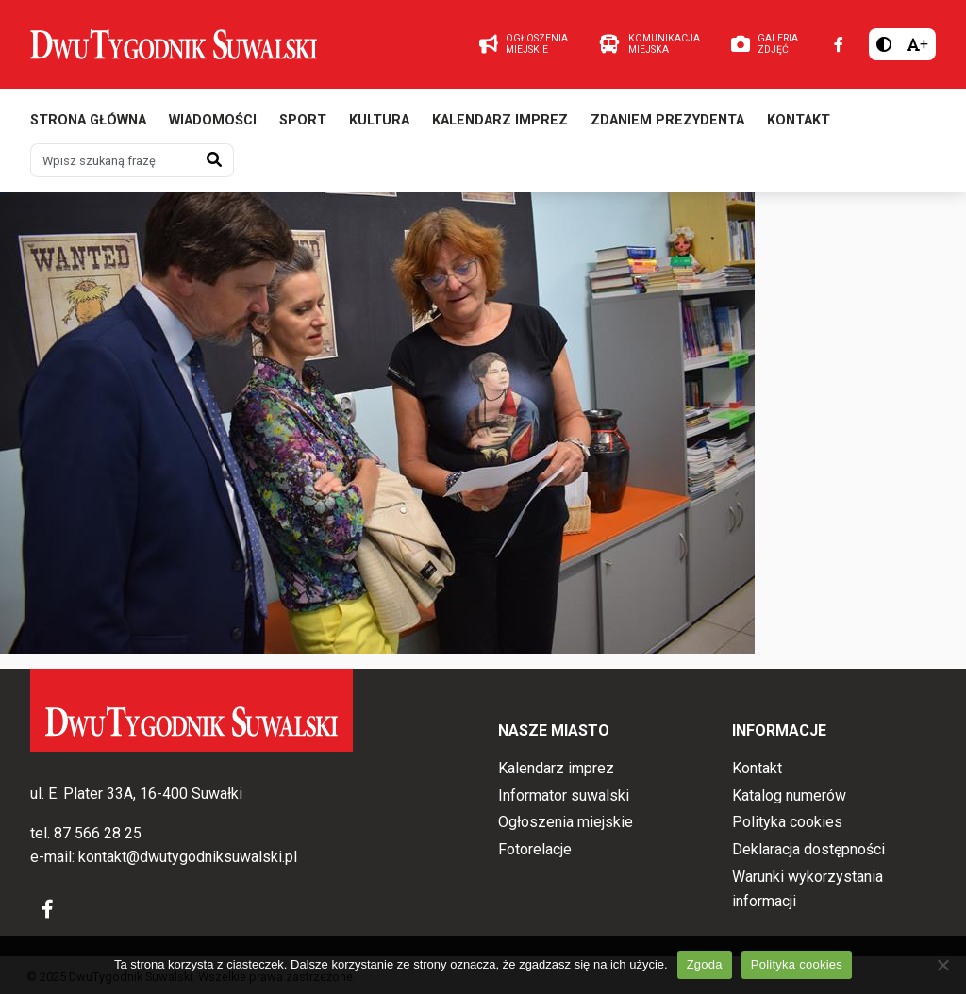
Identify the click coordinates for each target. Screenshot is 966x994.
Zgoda (705, 964)
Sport (302, 120)
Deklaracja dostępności (808, 849)
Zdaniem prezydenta (667, 120)
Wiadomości (213, 120)
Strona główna (88, 120)
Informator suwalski (563, 795)
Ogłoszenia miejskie (565, 822)
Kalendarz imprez (500, 120)
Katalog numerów (789, 795)
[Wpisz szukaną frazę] (113, 160)
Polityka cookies (787, 822)
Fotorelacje (535, 849)
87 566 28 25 (98, 833)
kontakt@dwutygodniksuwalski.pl (187, 857)
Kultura (379, 120)
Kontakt (798, 120)
